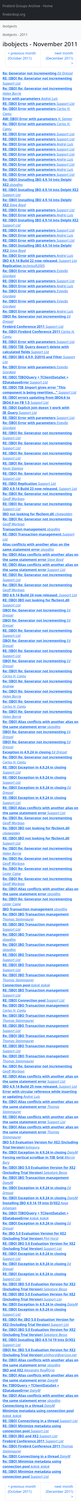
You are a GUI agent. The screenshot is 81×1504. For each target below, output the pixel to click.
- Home (28, 6)
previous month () (22, 56)
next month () (59, 56)
